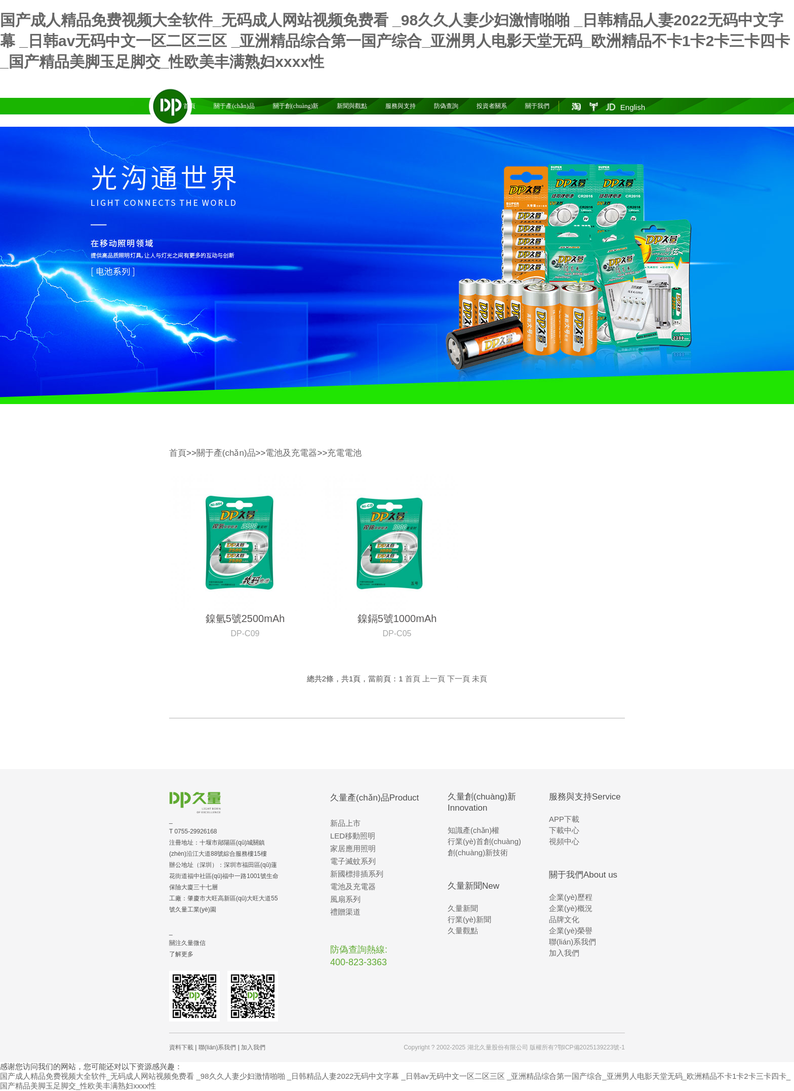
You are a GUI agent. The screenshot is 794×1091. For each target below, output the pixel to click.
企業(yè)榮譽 (570, 930)
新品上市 (345, 823)
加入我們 (564, 953)
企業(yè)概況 (570, 908)
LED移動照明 (352, 835)
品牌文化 (564, 919)
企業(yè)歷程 (570, 897)
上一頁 (433, 678)
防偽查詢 (446, 106)
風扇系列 (345, 899)
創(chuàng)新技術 (478, 852)
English (632, 107)
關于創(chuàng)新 (296, 106)
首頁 (189, 106)
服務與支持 (400, 106)
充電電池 (344, 453)
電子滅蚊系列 (353, 861)
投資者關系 (492, 106)
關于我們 (537, 106)
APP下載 (564, 819)
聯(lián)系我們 (572, 941)
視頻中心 (564, 841)
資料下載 (181, 1047)
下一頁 (458, 678)
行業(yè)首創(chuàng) (484, 841)
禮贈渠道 (345, 911)
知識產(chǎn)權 (473, 830)
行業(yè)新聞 (469, 919)
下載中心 (564, 830)
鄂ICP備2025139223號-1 (591, 1047)
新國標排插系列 (356, 873)
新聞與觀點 (352, 106)
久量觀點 (463, 930)
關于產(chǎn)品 (234, 106)
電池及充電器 (291, 453)
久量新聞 (463, 908)
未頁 (479, 678)
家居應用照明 (353, 848)
